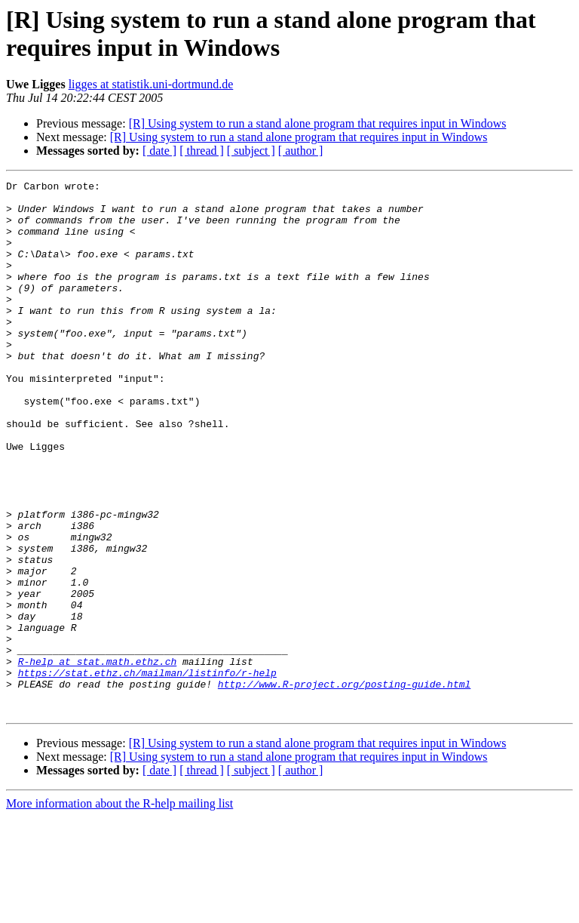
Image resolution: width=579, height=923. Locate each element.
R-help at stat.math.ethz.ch (97, 758)
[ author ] (300, 150)
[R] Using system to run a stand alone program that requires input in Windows (318, 123)
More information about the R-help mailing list (119, 909)
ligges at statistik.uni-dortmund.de (151, 84)
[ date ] (159, 150)
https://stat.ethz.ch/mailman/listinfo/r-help (147, 772)
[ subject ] (251, 150)
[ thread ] (201, 150)
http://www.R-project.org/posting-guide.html (344, 785)
